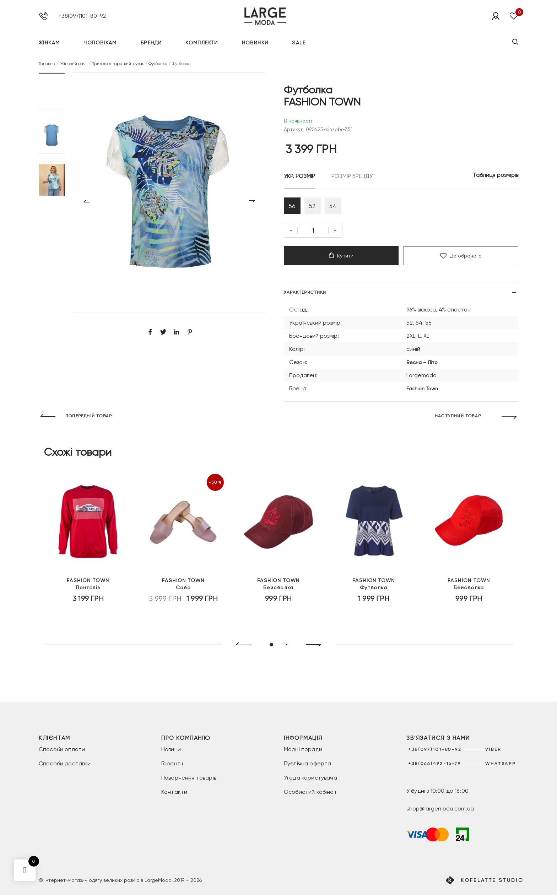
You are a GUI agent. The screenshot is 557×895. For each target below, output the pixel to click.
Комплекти (201, 44)
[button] (52, 90)
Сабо (183, 592)
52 (316, 207)
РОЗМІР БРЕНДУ (352, 176)
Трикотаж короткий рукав (118, 63)
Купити (341, 258)
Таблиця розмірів (495, 175)
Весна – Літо (422, 365)
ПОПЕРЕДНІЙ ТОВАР (88, 418)
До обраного (461, 258)
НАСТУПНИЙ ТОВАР (458, 418)
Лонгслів (88, 592)
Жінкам (49, 44)
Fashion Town (422, 391)
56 (293, 207)
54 (340, 207)
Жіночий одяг (74, 63)
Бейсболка (278, 592)
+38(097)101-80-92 (82, 16)
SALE (298, 44)
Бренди (151, 44)
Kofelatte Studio (492, 880)
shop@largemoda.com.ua (440, 808)
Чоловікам (100, 44)
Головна (47, 63)
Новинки (255, 44)
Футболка (157, 63)
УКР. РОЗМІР (299, 176)
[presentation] (240, 647)
